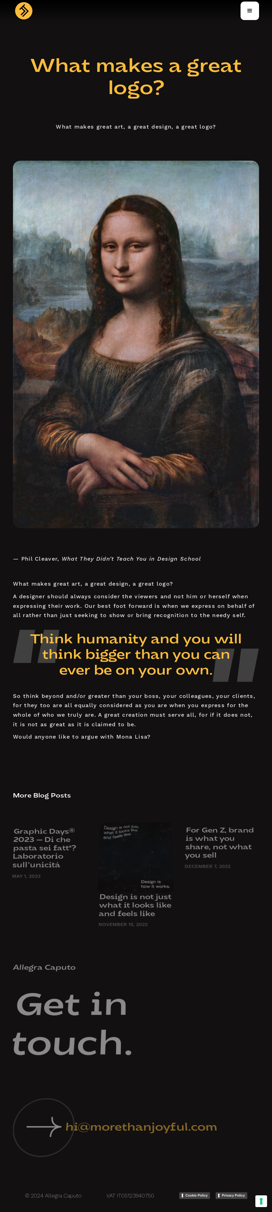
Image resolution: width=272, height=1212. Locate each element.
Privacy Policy (233, 1195)
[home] (24, 11)
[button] (250, 11)
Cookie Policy (196, 1195)
